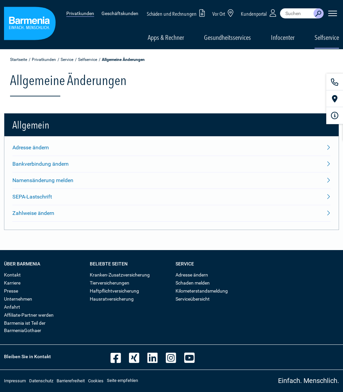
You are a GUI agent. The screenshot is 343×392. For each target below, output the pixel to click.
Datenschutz (41, 380)
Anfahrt (12, 307)
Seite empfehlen (122, 380)
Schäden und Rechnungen (177, 13)
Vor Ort (224, 13)
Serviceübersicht (193, 299)
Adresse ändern (192, 275)
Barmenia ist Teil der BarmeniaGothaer (25, 326)
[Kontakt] (334, 82)
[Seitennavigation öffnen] (332, 13)
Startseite (18, 59)
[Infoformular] (334, 115)
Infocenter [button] (282, 37)
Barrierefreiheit (71, 380)
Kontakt (12, 275)
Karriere (12, 283)
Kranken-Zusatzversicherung (120, 275)
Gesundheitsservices (227, 37)
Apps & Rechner (166, 37)
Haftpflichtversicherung (114, 291)
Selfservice (87, 59)
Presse (11, 291)
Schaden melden (193, 283)
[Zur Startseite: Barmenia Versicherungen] (30, 25)
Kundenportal (259, 13)
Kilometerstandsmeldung (202, 291)
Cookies (96, 380)
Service (67, 59)
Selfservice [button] (327, 37)
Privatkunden (80, 13)
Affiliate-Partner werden (29, 315)
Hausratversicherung (112, 299)
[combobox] (297, 13)
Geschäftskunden (119, 13)
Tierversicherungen (109, 283)
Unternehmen (18, 299)
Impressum (15, 380)
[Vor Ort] (334, 98)
